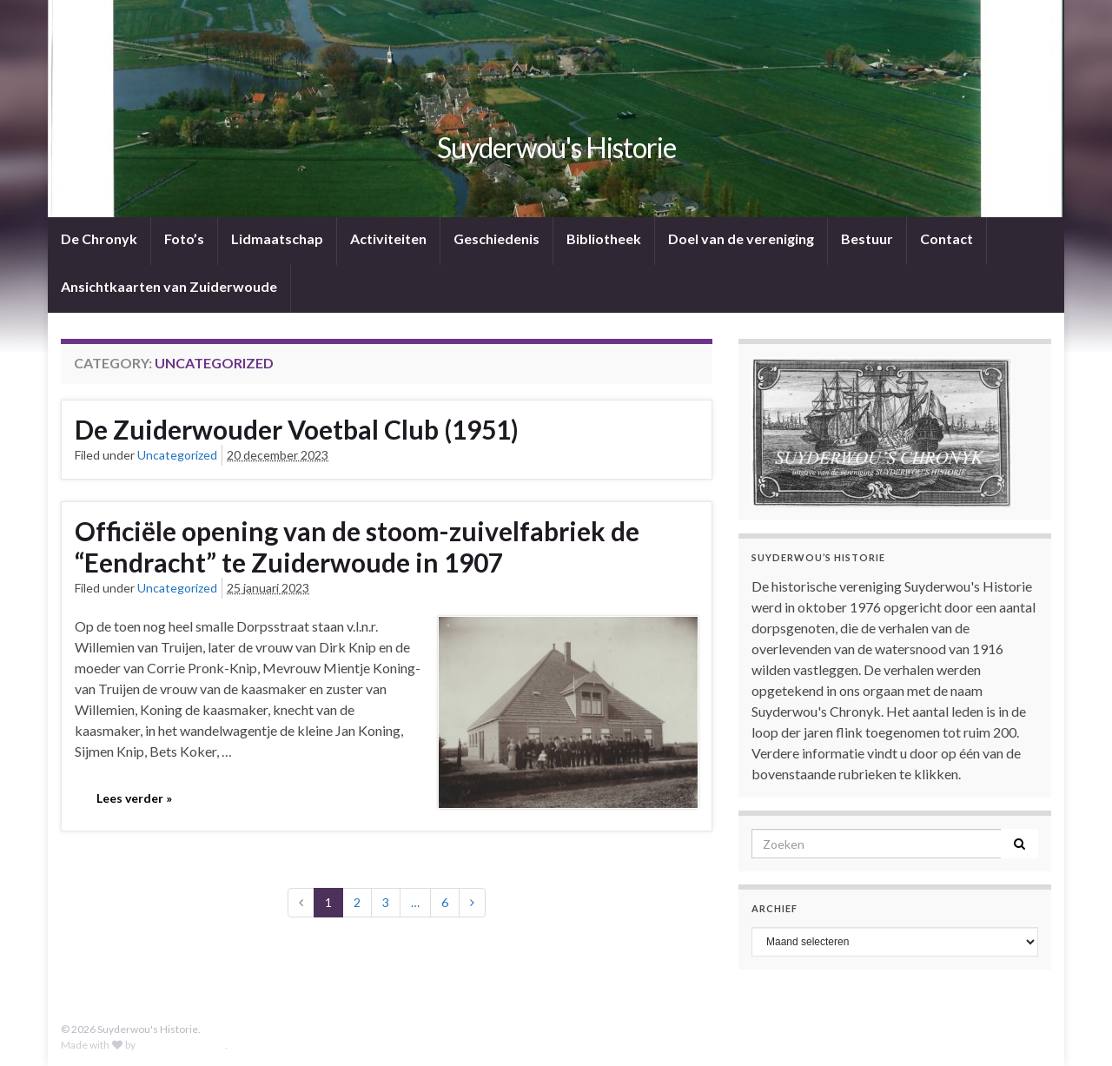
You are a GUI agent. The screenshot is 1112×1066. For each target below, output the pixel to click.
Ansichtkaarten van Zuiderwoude (169, 286)
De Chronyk (99, 238)
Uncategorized (177, 454)
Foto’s (184, 238)
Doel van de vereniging (741, 238)
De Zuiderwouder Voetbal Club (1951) (297, 429)
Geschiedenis (496, 238)
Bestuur (867, 238)
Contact (946, 238)
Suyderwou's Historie (556, 147)
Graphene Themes (181, 1044)
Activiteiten (388, 238)
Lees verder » (134, 798)
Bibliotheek (603, 238)
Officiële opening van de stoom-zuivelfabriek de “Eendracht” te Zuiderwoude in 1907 (357, 546)
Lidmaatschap (277, 238)
